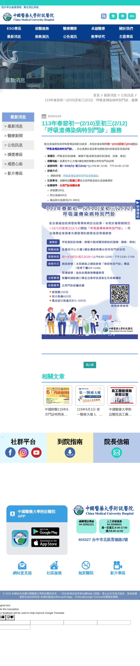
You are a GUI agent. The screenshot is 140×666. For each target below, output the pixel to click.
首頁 (96, 95)
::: (4, 2)
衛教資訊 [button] (42, 37)
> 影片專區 (13, 173)
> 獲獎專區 (13, 155)
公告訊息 (127, 95)
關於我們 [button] (126, 28)
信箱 (116, 452)
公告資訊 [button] (70, 37)
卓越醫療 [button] (98, 28)
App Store (45, 543)
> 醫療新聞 (13, 136)
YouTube (36, 452)
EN (132, 16)
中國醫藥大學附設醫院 (103, 510)
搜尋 (104, 16)
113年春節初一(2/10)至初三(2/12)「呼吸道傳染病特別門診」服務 (91, 100)
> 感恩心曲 (13, 164)
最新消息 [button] (14, 37)
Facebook (10, 452)
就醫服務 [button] (42, 28)
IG (23, 452)
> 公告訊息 (13, 145)
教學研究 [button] (98, 37)
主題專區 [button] (126, 37)
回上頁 (90, 364)
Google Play (45, 531)
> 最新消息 (13, 126)
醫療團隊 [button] (70, 28)
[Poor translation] (10, 617)
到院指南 (70, 452)
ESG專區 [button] (14, 28)
